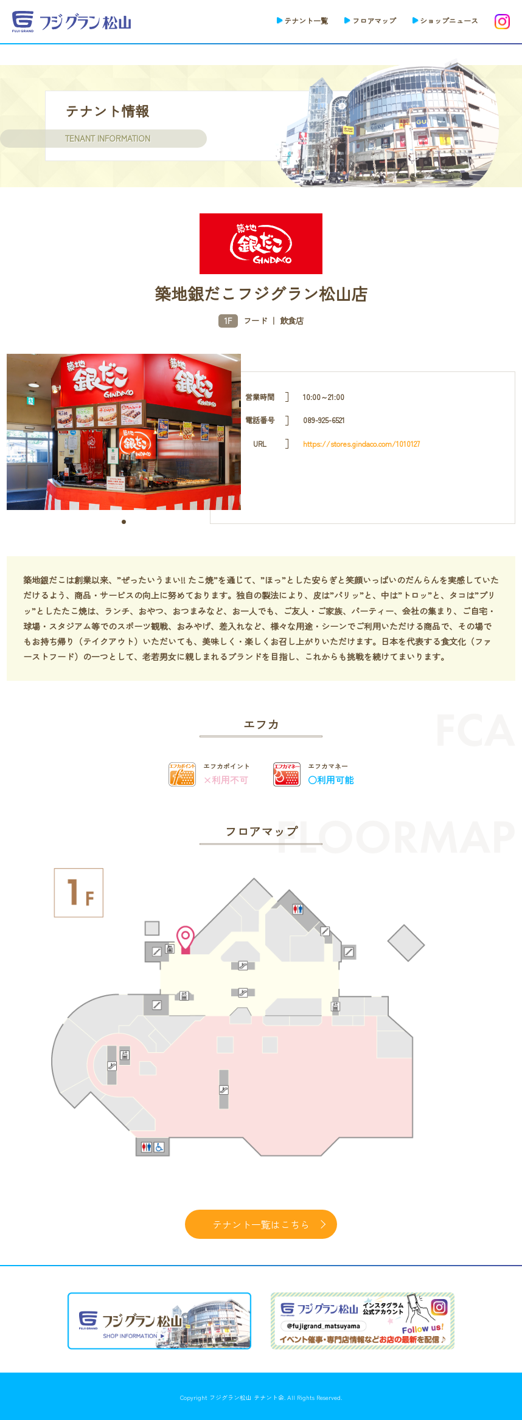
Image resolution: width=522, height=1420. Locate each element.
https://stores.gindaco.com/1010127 (361, 443)
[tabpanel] (124, 432)
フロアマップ (374, 20)
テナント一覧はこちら (261, 1224)
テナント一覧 (306, 20)
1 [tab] (124, 522)
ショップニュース (449, 20)
